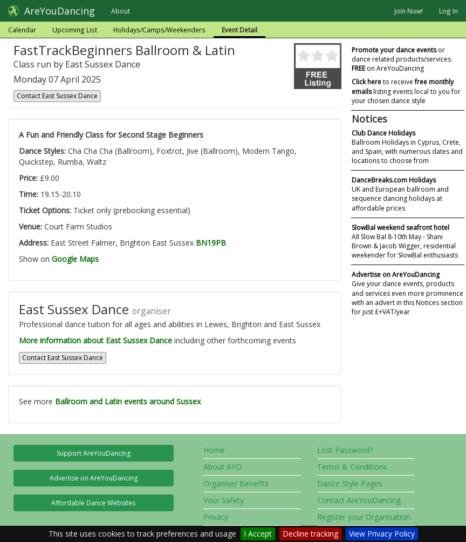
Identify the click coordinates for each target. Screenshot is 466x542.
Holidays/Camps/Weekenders (159, 29)
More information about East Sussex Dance (95, 340)
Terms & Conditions (352, 467)
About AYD (222, 467)
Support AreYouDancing (94, 453)
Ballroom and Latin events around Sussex (128, 401)
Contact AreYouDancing (359, 500)
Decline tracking (310, 534)
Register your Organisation (363, 517)
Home (214, 450)
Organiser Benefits (236, 483)
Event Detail (239, 29)
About (120, 10)
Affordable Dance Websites (93, 502)
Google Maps (75, 259)
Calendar (22, 29)
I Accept (258, 534)
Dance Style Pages (349, 483)
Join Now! (408, 10)
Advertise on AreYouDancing (94, 478)
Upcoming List (74, 29)
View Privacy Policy (382, 534)
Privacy (215, 517)
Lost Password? (345, 450)
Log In (448, 10)
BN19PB (211, 243)
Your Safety (223, 500)
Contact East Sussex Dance (57, 95)
